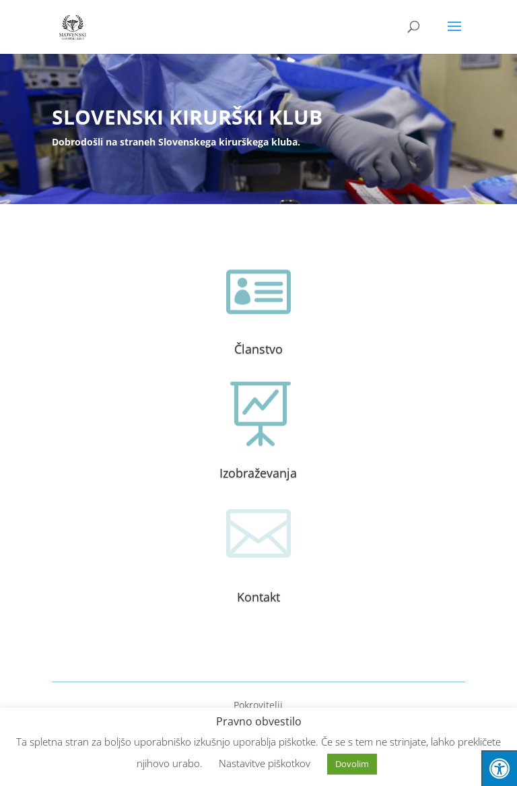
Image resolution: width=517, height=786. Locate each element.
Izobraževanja (258, 473)
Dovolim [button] (352, 764)
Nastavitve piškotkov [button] (264, 763)
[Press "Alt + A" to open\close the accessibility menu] (499, 768)
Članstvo (258, 349)
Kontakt (258, 597)
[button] (454, 35)
